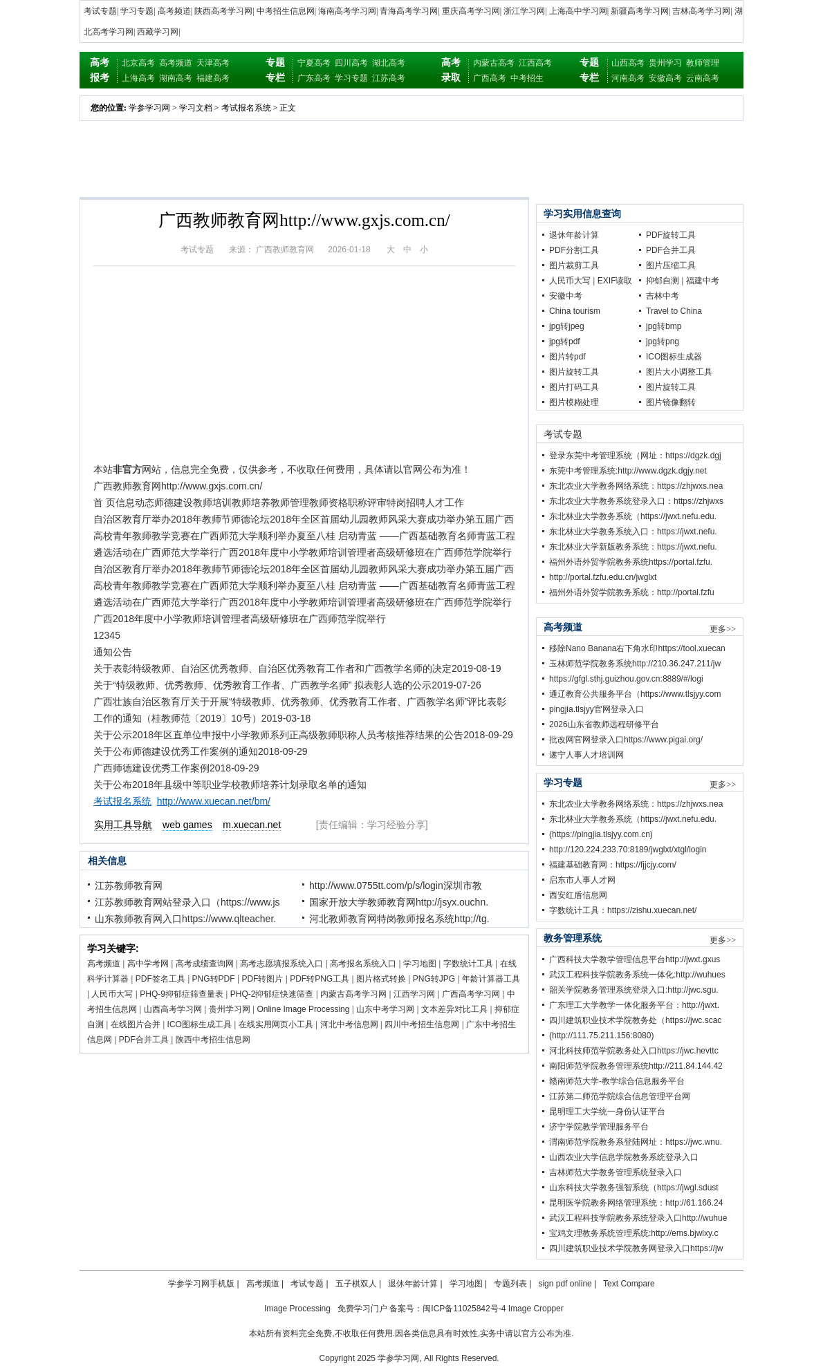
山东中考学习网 (385, 1009)
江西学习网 (414, 994)
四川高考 (351, 63)
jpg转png (662, 341)
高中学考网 (148, 963)
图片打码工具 (574, 387)
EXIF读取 (615, 280)
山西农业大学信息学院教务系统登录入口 (624, 1157)
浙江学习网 (524, 11)
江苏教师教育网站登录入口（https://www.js (187, 902)
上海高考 (138, 78)
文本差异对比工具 (454, 1009)
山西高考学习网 (173, 1009)
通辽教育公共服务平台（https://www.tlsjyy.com (635, 694)
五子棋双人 (356, 1284)
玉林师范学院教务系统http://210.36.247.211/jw (635, 663)
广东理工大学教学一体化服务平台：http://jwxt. (634, 1005)
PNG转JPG (434, 979)
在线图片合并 (135, 1024)
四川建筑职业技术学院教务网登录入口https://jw (636, 1248)
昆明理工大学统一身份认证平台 (607, 1111)
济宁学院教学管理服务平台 (599, 1127)
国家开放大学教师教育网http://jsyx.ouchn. (398, 902)
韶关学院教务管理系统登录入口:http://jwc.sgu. (634, 990)
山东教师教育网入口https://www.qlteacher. (185, 918)
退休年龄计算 (574, 235)
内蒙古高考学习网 (353, 994)
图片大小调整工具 (679, 372)
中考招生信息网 (286, 11)
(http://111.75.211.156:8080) (601, 1035)
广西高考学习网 (471, 994)
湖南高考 (175, 78)
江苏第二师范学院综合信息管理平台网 (619, 1096)
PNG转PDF (213, 979)
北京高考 (138, 63)
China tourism (574, 311)
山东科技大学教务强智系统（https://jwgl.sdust (634, 1187)
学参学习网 (149, 108)
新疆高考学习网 (640, 11)
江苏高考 (388, 78)
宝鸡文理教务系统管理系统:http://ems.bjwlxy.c (633, 1233)
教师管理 (702, 63)
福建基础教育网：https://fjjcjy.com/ (612, 865)
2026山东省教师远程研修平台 (604, 724)
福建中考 (702, 280)
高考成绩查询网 (205, 963)
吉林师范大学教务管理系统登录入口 (615, 1172)
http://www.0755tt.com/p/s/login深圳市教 (395, 885)
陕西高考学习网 (223, 11)
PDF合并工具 (144, 1039)
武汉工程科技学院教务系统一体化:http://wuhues (637, 975)
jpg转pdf (564, 341)
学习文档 (195, 108)
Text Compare (629, 1284)
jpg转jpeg (566, 326)
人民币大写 (112, 994)
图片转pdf (567, 357)
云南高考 (702, 78)
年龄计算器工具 (491, 979)
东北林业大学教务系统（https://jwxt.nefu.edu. (632, 516)
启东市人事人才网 (582, 880)
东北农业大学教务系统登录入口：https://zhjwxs (636, 501)
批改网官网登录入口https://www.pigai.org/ (626, 739)
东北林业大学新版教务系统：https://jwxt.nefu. (633, 547)
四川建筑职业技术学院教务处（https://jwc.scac (635, 1020)
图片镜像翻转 (671, 402)
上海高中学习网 (578, 11)
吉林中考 (662, 296)
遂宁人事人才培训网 (586, 755)
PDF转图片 (262, 979)
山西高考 (628, 63)
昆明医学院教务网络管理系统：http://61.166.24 (636, 1203)
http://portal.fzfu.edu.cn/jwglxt (602, 577)
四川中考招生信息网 (422, 1024)
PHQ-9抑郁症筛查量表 (181, 994)
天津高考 (213, 63)
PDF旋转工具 (671, 235)
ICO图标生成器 (674, 357)
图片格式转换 (381, 979)
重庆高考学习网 (471, 11)
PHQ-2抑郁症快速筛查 (272, 994)
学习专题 (137, 11)
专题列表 (510, 1284)
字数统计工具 (468, 963)
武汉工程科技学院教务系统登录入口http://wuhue (638, 1218)
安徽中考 (565, 296)
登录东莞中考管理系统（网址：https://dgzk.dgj (635, 455)
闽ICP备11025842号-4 (464, 1308)
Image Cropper (536, 1308)
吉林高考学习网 (701, 11)
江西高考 (535, 63)
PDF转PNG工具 (319, 979)
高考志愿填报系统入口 (281, 963)
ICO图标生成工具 (199, 1024)
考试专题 (100, 11)
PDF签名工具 (160, 979)
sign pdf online (564, 1284)
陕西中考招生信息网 (213, 1039)
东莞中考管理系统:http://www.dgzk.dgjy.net (628, 471)
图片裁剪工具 (574, 265)
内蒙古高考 (494, 63)
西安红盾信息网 (578, 895)
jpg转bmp (663, 326)
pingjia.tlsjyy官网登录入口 (596, 709)
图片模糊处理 (574, 402)
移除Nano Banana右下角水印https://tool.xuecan (637, 648)
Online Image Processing (303, 1009)
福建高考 (213, 78)
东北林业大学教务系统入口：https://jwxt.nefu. (633, 531)
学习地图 (419, 963)
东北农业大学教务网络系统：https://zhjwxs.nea (636, 486)
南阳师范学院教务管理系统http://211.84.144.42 (636, 1066)
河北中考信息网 (349, 1024)
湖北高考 (388, 63)
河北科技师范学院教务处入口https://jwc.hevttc (634, 1051)
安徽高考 (665, 78)
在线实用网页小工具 (276, 1024)
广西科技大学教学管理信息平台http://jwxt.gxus (634, 959)
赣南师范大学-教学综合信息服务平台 (617, 1081)
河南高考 (628, 78)
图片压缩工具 (671, 265)
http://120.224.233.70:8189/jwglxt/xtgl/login (628, 849)
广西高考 (489, 78)
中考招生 (527, 78)
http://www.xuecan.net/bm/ (213, 801)
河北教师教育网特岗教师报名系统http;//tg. (399, 918)
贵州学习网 (229, 1009)
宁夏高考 (314, 63)
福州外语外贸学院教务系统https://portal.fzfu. (630, 562)
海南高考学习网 (347, 11)
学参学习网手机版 (201, 1284)
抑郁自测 (662, 280)
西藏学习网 (157, 32)
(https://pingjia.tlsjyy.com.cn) (601, 834)
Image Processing (297, 1308)
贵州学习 (665, 63)
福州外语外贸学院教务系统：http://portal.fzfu (631, 592)
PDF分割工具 (574, 250)
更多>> (723, 629)
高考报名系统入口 (363, 963)
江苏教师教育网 (129, 885)
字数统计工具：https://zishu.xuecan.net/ (622, 910)
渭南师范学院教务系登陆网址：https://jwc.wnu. (635, 1142)
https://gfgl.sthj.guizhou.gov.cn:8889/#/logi (626, 679)
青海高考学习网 (409, 11)
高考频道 (174, 11)
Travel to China (674, 311)
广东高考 (314, 78)
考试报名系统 (246, 108)
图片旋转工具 (574, 372)
